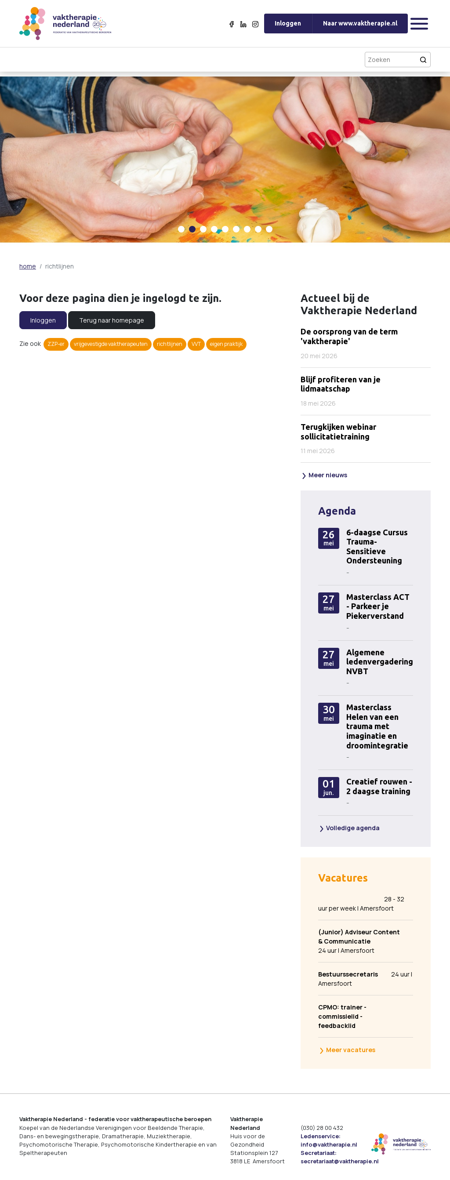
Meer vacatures (347, 1050)
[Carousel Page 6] (236, 229)
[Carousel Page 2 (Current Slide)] (192, 229)
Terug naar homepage (111, 320)
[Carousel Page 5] (225, 229)
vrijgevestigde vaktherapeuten (111, 344)
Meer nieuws (324, 475)
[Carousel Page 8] (258, 229)
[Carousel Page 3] (203, 229)
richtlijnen (169, 344)
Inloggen (288, 23)
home (27, 266)
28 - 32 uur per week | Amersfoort (361, 903)
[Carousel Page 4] (214, 229)
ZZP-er (56, 344)
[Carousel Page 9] (269, 229)
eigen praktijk (226, 344)
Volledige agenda (349, 828)
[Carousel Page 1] (181, 229)
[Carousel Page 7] (247, 229)
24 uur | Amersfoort (359, 941)
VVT (196, 344)
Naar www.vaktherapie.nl (360, 23)
